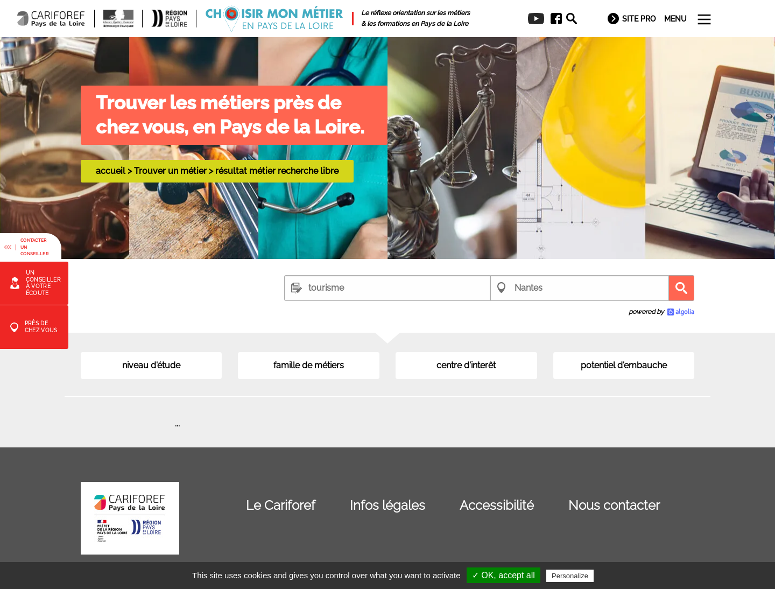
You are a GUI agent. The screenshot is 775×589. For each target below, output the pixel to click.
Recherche (681, 288)
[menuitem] (552, 19)
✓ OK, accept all (503, 575)
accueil (110, 171)
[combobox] (387, 288)
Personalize (570, 576)
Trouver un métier (170, 171)
